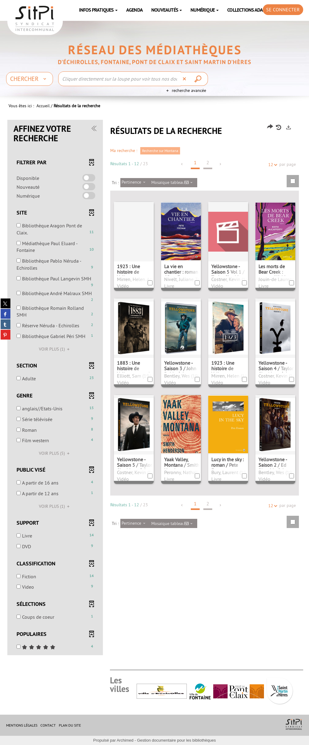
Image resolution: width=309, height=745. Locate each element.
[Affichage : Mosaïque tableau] (174, 182)
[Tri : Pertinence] (135, 182)
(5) (55, 453)
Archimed (125, 740)
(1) (55, 349)
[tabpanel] (154, 388)
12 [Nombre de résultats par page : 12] (271, 165)
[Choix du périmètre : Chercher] (29, 78)
